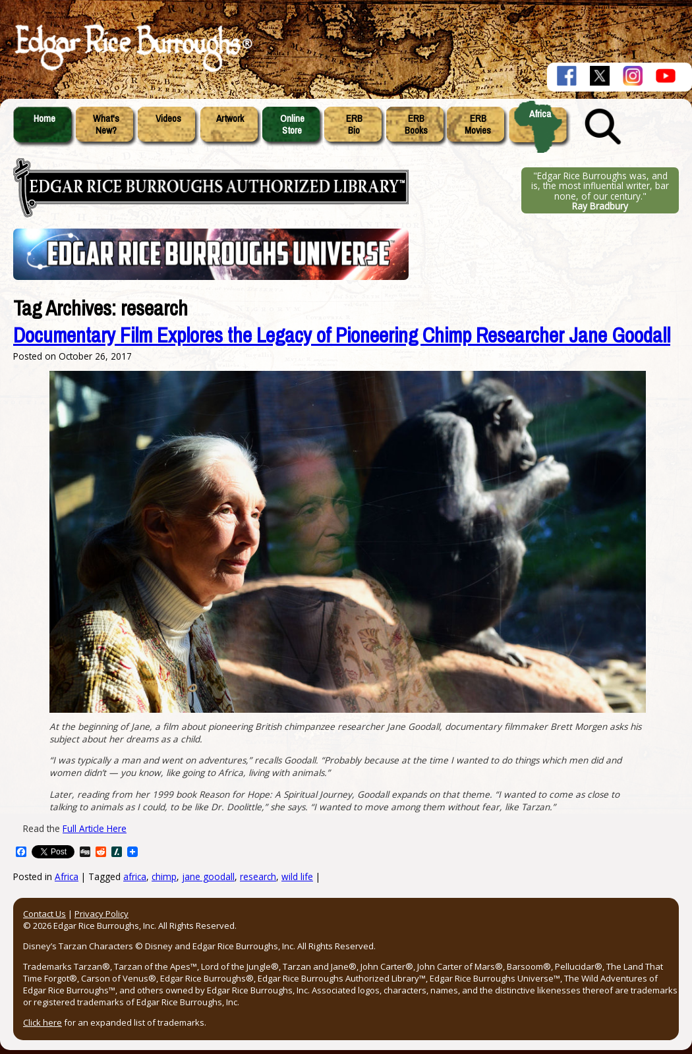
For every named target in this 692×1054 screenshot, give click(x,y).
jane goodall (208, 876)
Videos (168, 118)
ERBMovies (478, 124)
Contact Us (44, 914)
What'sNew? (106, 124)
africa (134, 876)
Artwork (230, 118)
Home (44, 118)
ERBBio (354, 124)
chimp (164, 876)
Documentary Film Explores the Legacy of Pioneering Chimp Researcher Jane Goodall (341, 335)
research (258, 876)
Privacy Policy (101, 914)
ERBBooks (416, 124)
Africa (540, 114)
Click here (42, 1022)
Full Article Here (95, 828)
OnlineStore (292, 124)
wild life (297, 876)
